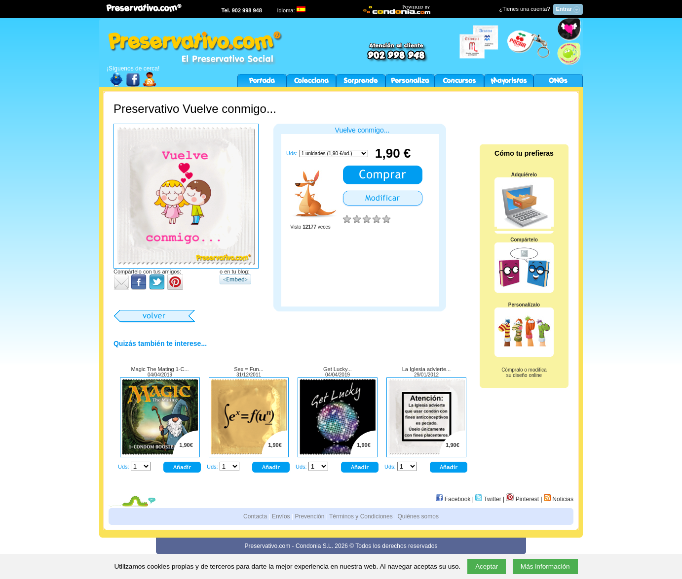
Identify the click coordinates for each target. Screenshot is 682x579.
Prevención (309, 516)
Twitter (488, 499)
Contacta (255, 516)
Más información (545, 566)
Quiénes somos (418, 516)
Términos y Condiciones (361, 516)
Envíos (281, 516)
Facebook (453, 499)
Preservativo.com (268, 546)
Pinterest (522, 499)
